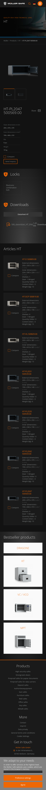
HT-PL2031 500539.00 (27, 372)
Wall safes (23, 699)
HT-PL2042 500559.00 (27, 452)
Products (13, 41)
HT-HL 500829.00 (29, 334)
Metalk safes (23, 709)
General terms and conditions (23, 733)
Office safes (23, 702)
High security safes (23, 671)
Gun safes (23, 692)
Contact (23, 723)
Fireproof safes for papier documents (23, 678)
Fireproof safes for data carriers (23, 682)
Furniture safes (23, 695)
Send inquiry (10, 161)
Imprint (23, 726)
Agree (23, 785)
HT (19, 41)
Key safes (23, 705)
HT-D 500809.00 (29, 259)
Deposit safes (23, 685)
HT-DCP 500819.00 (30, 296)
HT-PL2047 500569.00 (29, 41)
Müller (6, 41)
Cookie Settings (23, 736)
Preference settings (23, 778)
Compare (10, 157)
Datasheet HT (23, 214)
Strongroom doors (23, 675)
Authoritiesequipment (23, 688)
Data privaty (23, 729)
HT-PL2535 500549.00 (27, 412)
